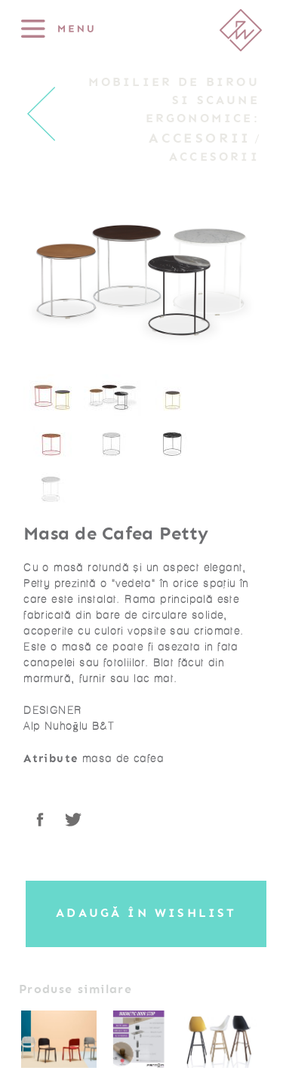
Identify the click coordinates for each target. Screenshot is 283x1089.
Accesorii (200, 138)
